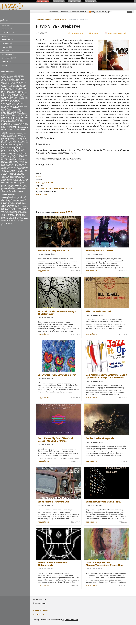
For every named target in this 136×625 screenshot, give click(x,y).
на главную (53, 12)
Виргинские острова (16, 141)
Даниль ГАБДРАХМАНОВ (19, 127)
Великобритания (14, 140)
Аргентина (10, 135)
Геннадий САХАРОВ (16, 94)
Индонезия (5, 149)
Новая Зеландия (7, 162)
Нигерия (4, 161)
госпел (18, 202)
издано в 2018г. (60, 19)
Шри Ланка (5, 182)
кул (26, 199)
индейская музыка (14, 203)
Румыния (20, 165)
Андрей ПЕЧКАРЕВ (15, 85)
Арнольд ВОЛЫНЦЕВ (16, 88)
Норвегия (17, 162)
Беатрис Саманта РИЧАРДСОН (11, 90)
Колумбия (22, 153)
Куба (17, 155)
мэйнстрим (11, 202)
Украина (13, 173)
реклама (4, 225)
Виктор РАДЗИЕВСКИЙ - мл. (10, 93)
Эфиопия (18, 178)
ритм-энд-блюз (6, 211)
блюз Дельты (11, 199)
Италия (18, 150)
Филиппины (13, 191)
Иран (16, 149)
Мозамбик (11, 188)
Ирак (12, 149)
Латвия (3, 156)
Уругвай (20, 173)
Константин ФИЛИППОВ (9, 102)
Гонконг (4, 144)
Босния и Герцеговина (15, 179)
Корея (3, 155)
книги (6, 36)
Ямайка (4, 179)
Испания (12, 150)
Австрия (12, 134)
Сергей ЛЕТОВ (17, 120)
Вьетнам (4, 143)
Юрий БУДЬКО (6, 124)
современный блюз (13, 212)
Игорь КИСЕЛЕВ (6, 129)
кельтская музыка (22, 208)
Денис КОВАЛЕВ (15, 96)
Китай (16, 153)
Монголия (19, 188)
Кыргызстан (23, 155)
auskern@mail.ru (40, 610)
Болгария (15, 138)
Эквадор (4, 178)
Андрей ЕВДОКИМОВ (9, 84)
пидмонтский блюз (8, 208)
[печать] (94, 33)
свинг (20, 211)
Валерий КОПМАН (17, 91)
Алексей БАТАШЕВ (13, 79)
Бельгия (4, 138)
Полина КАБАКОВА (21, 117)
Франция (13, 175)
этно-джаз (19, 220)
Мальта (25, 181)
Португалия (22, 164)
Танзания (4, 191)
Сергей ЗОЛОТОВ (7, 118)
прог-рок (4, 209)
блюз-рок (20, 199)
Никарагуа (21, 161)
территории (9, 54)
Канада (11, 153)
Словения (4, 168)
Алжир (3, 135)
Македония (5, 158)
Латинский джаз (11, 200)
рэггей (15, 211)
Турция (14, 171)
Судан (11, 168)
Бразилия (23, 138)
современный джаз (8, 220)
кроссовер (12, 209)
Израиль (12, 147)
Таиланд (21, 168)
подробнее (43, 270)
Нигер (25, 188)
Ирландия (22, 149)
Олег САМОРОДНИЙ (20, 114)
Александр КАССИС (8, 77)
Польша (14, 164)
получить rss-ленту (98, 12)
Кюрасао (9, 181)
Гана (14, 143)
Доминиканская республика (11, 146)
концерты (8, 51)
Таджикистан (17, 190)
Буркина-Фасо (19, 184)
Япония (20, 191)
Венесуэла (4, 141)
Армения (18, 135)
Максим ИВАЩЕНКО (14, 106)
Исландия (4, 150)
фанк (9, 215)
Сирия (9, 190)
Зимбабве (4, 147)
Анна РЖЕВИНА (14, 87)
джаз (8, 71)
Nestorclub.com (71, 620)
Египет (24, 185)
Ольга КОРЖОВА (22, 115)
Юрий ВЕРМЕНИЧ (18, 124)
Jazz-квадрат (14, 9)
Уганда (20, 171)
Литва (14, 156)
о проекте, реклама (78, 12)
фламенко (15, 215)
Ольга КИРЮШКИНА (8, 115)
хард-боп (4, 217)
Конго (3, 187)
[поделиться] (75, 33)
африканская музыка (8, 197)
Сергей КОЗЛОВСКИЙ (10, 119)
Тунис (25, 170)
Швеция (22, 176)
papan (3, 76)
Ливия (25, 187)
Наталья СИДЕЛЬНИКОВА (10, 112)
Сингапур (17, 167)
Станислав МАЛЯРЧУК (9, 121)
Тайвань (4, 170)
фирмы (6, 61)
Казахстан (10, 152)
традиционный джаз (13, 214)
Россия (13, 165)
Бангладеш (14, 137)
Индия (18, 147)
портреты (8, 40)
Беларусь (22, 137)
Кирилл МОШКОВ (13, 100)
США (15, 168)
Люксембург (21, 156)
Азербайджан (21, 134)
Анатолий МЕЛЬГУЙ (19, 82)
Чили (8, 176)
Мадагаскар (17, 181)
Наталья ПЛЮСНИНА (18, 111)
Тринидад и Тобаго (15, 170)
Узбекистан (5, 173)
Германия (24, 143)
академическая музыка (17, 196)
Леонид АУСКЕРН (18, 103)
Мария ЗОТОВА (13, 108)
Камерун (4, 153)
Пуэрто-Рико (5, 165)
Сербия (10, 167)
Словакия (24, 167)
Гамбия (3, 185)
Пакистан (24, 162)
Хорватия (20, 175)
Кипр (3, 181)
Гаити (19, 143)
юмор (4, 65)
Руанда (4, 190)
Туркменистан (6, 171)
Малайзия (13, 158)
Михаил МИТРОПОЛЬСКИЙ (13, 108)
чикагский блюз (7, 219)
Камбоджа (18, 152)
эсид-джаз (24, 219)
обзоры (8, 32)
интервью (8, 25)
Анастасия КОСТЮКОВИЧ (10, 81)
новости (64, 12)
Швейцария (14, 176)
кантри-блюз (22, 206)
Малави (4, 188)
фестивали (9, 58)
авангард (4, 196)
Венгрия (23, 140)
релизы (7, 43)
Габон (10, 143)
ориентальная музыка (9, 206)
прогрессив (21, 209)
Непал (25, 159)
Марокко (4, 159)
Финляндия (5, 175)
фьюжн (22, 215)
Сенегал (4, 167)
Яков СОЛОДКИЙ (19, 129)
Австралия (5, 134)
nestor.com (43, 1)
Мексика (12, 159)
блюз (3, 71)
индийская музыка (12, 205)
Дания (21, 144)
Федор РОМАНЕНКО (20, 123)
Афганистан (5, 137)
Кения (26, 179)
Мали (20, 158)
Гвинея (9, 185)
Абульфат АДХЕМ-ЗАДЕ (15, 76)
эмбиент (16, 219)
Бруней (10, 184)
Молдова (18, 159)
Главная (39, 19)
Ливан (9, 156)
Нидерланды (12, 161)
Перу (9, 164)
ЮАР (23, 178)
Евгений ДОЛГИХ (18, 99)
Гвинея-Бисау (16, 185)
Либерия (19, 187)
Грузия (15, 144)
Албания (13, 182)
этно (12, 71)
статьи (7, 29)
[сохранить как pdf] (115, 33)
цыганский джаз (15, 217)
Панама (4, 164)
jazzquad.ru (38, 614)
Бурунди (4, 140)
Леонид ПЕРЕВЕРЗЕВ (8, 105)
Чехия (3, 176)
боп (2, 200)
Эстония (11, 178)
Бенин (9, 138)
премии (7, 47)
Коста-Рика (10, 155)
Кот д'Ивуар (10, 187)
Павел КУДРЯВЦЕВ (7, 117)
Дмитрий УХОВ (19, 97)
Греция (10, 144)
